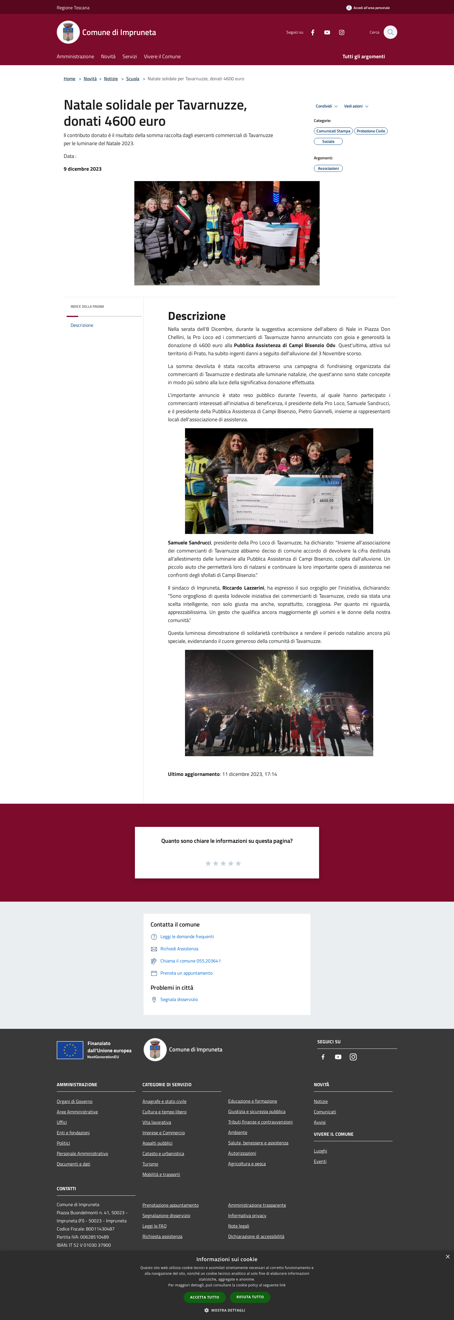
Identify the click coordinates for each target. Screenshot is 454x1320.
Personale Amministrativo (82, 1153)
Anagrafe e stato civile (164, 1101)
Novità (90, 78)
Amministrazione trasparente (257, 1205)
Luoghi (320, 1150)
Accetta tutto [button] (204, 1297)
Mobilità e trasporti (161, 1174)
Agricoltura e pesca (247, 1163)
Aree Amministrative (77, 1111)
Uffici (62, 1122)
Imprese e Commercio (163, 1132)
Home (69, 78)
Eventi (320, 1161)
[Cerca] (390, 32)
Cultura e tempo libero (164, 1111)
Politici (63, 1142)
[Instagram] (339, 32)
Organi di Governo (74, 1101)
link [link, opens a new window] (283, 1285)
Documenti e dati (73, 1163)
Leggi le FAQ (154, 1225)
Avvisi (320, 1122)
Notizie (111, 78)
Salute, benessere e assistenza (258, 1142)
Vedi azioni (357, 106)
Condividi (328, 106)
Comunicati (325, 1111)
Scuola (132, 78)
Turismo (150, 1163)
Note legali (238, 1225)
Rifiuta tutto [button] (250, 1297)
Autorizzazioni (242, 1153)
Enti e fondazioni (73, 1132)
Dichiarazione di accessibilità (256, 1236)
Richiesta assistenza (162, 1236)
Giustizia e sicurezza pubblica (256, 1111)
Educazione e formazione (252, 1100)
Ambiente (237, 1132)
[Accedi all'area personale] (368, 7)
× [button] (447, 1257)
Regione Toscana (73, 7)
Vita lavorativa (156, 1122)
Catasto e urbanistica (163, 1153)
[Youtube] (324, 32)
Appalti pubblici (157, 1142)
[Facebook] (310, 32)
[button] (227, 1310)
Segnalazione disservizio (166, 1215)
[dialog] (227, 1285)
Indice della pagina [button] (87, 306)
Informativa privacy (247, 1215)
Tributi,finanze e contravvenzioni (260, 1121)
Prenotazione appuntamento (170, 1205)
